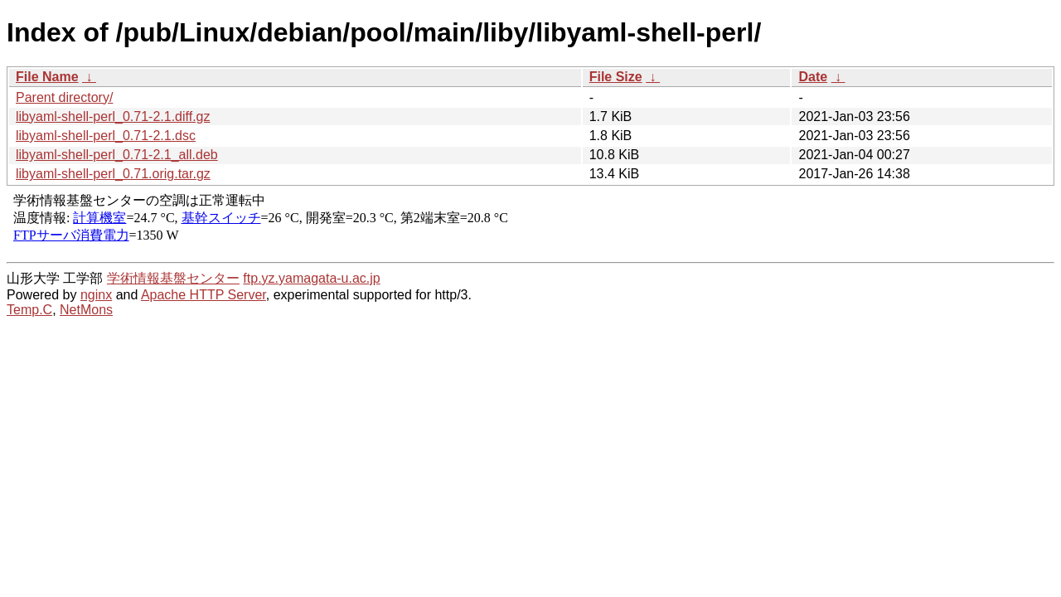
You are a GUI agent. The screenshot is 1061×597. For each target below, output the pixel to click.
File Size (615, 77)
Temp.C (29, 310)
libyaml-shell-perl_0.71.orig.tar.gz (113, 174)
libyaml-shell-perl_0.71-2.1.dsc (106, 136)
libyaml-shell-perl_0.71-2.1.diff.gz (113, 116)
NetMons (86, 310)
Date (812, 77)
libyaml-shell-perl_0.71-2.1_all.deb (117, 155)
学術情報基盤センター (173, 278)
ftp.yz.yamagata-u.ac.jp (311, 278)
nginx (96, 295)
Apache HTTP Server (203, 295)
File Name (47, 77)
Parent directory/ (64, 97)
